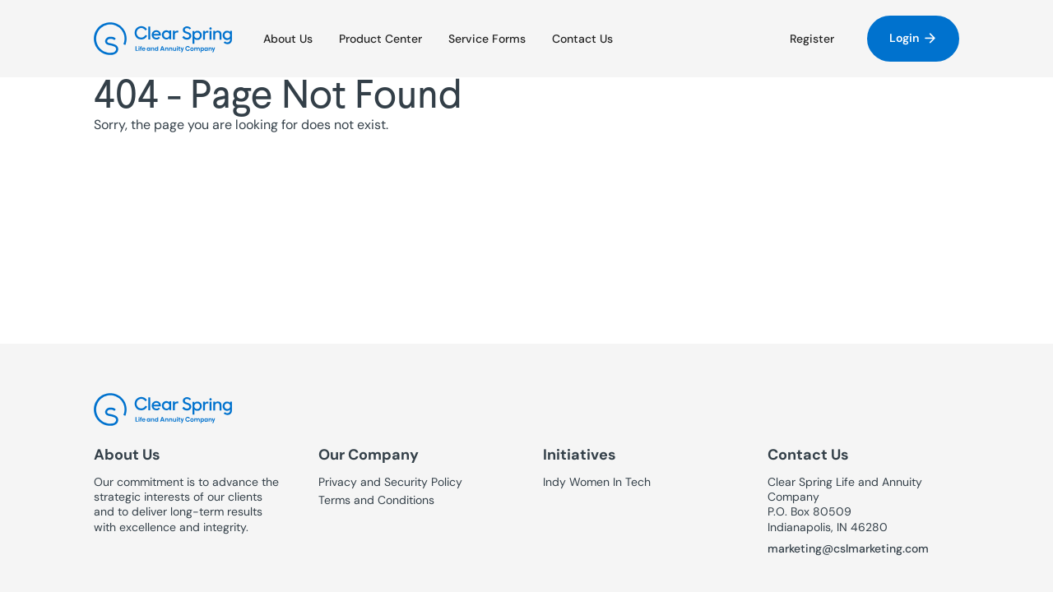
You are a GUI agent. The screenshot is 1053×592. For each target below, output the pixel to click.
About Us (288, 38)
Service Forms (487, 38)
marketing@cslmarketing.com (848, 548)
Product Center (380, 38)
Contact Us (582, 38)
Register (812, 38)
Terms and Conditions (376, 500)
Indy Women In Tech (597, 481)
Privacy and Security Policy (390, 481)
